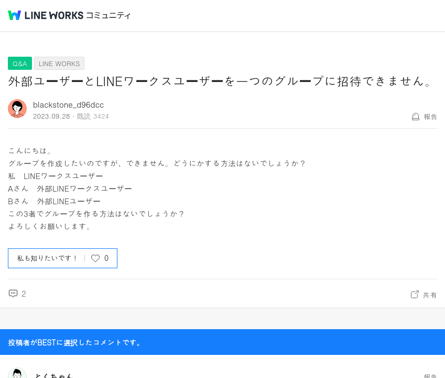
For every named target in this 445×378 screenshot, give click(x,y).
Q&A (20, 63)
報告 (430, 116)
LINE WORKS (59, 63)
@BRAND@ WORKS (45, 15)
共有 (429, 294)
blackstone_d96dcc (68, 104)
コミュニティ (108, 15)
